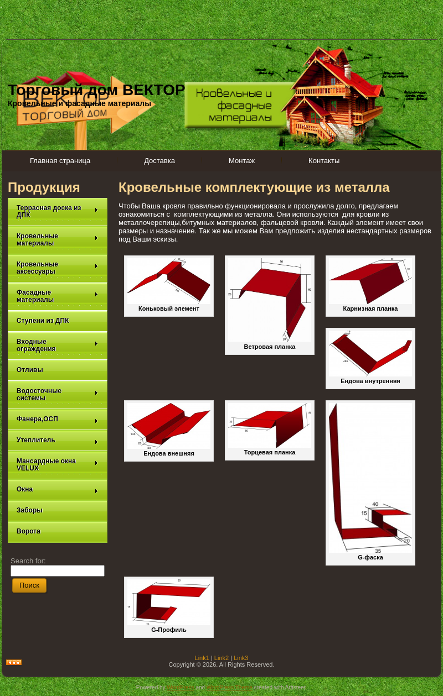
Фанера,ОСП (58, 419)
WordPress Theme (230, 687)
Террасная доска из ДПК (58, 211)
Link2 (221, 658)
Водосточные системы (58, 394)
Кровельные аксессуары (58, 267)
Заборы (30, 510)
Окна (58, 489)
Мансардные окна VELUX (58, 464)
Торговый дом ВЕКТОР (97, 89)
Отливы (30, 370)
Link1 (202, 658)
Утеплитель (58, 440)
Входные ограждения (58, 345)
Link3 (241, 658)
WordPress (180, 687)
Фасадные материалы (58, 296)
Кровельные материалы (58, 239)
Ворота (28, 531)
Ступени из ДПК (43, 321)
